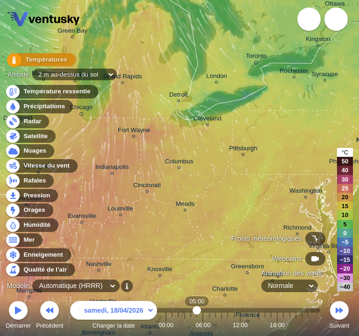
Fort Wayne (134, 131)
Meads (185, 205)
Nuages (29, 151)
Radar (27, 121)
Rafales (29, 181)
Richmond (297, 229)
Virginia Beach (329, 247)
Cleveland (208, 120)
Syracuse (325, 75)
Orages (29, 210)
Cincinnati (147, 186)
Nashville (99, 265)
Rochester (294, 72)
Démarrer (18, 316)
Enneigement (38, 255)
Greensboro (247, 268)
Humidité (31, 225)
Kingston (318, 40)
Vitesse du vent (41, 166)
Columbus (179, 163)
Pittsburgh (243, 149)
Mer (24, 240)
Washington (305, 192)
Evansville (82, 217)
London (216, 77)
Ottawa (335, 5)
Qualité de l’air (40, 270)
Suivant (339, 316)
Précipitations (39, 106)
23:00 (308, 325)
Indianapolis (112, 168)
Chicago (81, 109)
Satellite (30, 136)
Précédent (49, 316)
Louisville (120, 210)
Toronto (256, 57)
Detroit (178, 96)
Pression (31, 196)
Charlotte (225, 290)
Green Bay (72, 32)
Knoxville (159, 270)
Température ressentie (52, 91)
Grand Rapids (122, 78)
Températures (39, 60)
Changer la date (113, 316)
